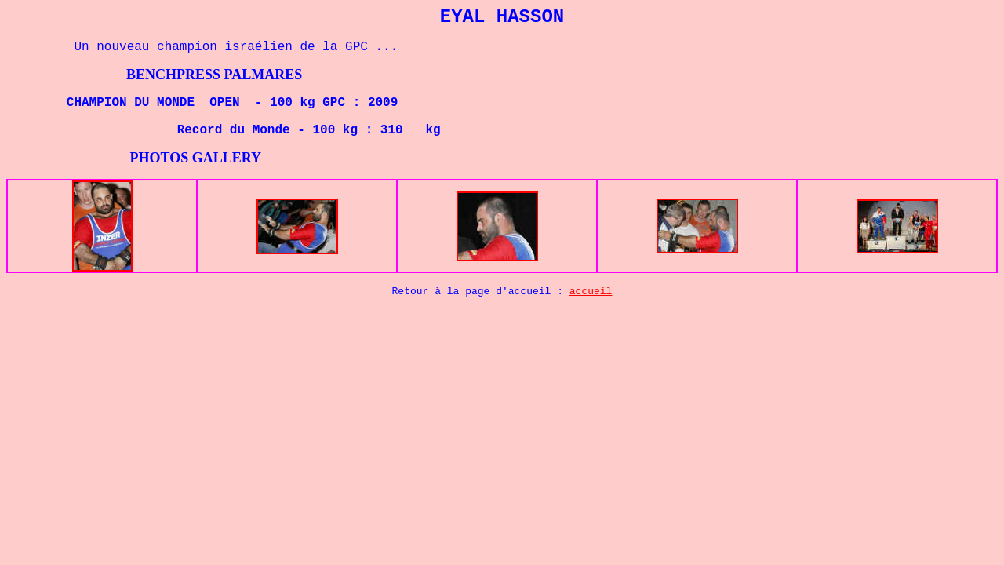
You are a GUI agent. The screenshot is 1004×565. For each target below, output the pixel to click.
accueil (591, 291)
